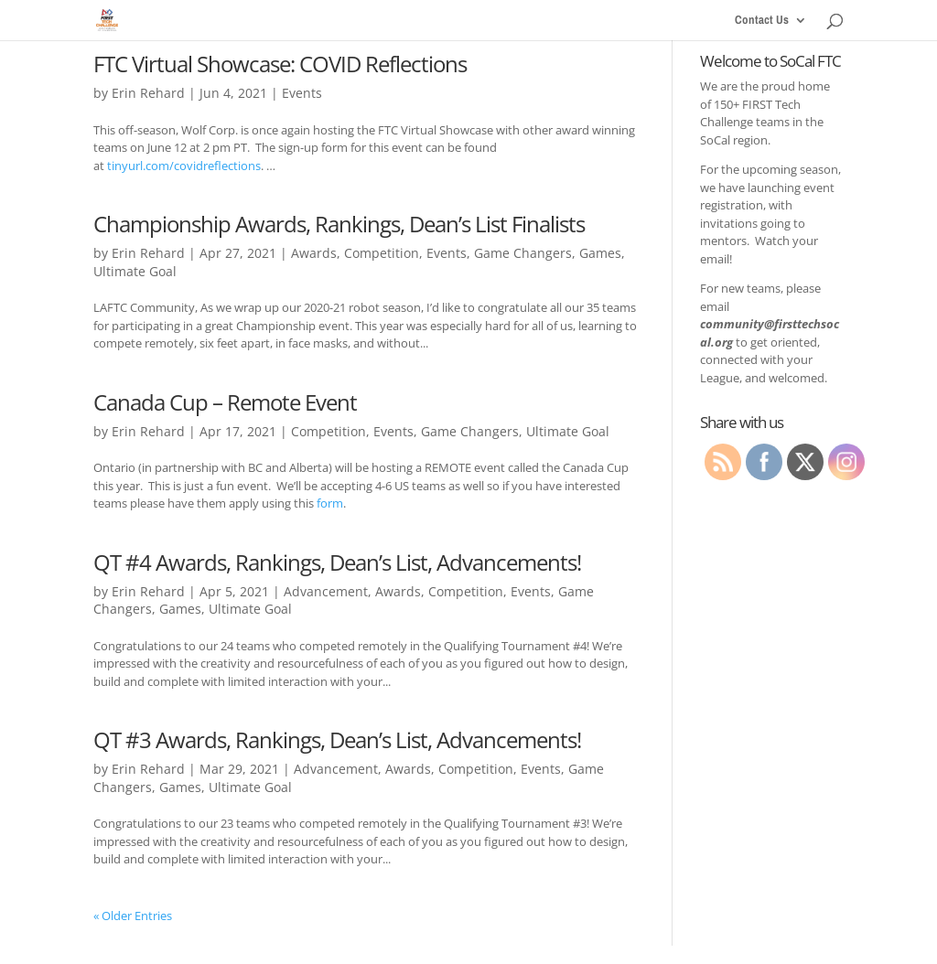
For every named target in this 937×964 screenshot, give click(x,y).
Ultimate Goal (135, 271)
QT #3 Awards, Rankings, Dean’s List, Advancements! (337, 739)
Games (600, 253)
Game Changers (523, 253)
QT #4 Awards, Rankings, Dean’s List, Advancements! (337, 562)
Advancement (326, 591)
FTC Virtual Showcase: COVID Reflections (280, 63)
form (330, 503)
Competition (381, 253)
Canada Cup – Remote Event (225, 402)
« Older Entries (132, 915)
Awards (314, 253)
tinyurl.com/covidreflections (184, 165)
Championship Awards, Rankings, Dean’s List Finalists (339, 224)
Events (302, 93)
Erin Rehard (148, 93)
